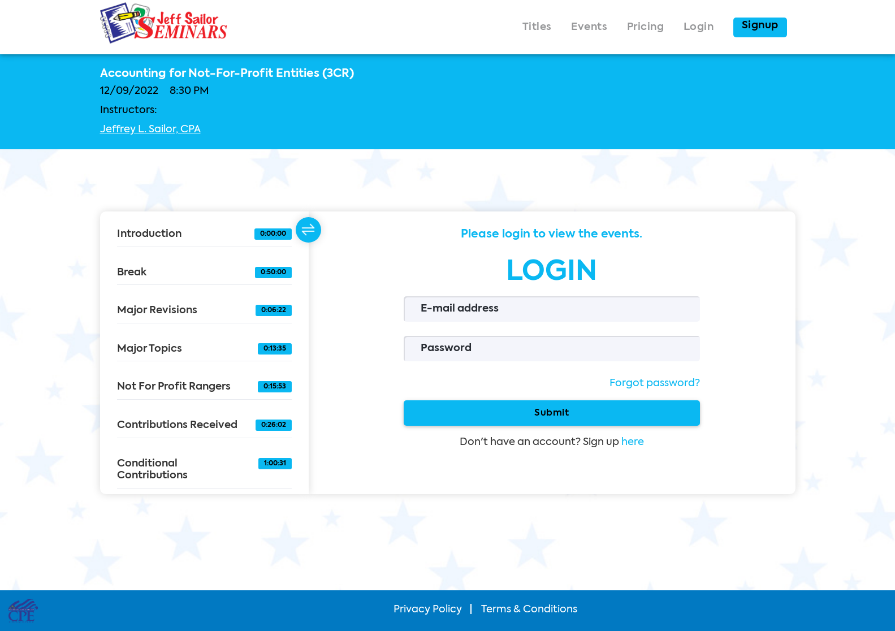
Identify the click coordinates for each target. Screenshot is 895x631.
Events (589, 27)
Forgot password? (654, 383)
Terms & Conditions (529, 609)
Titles (537, 27)
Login (699, 27)
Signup (760, 25)
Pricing (645, 27)
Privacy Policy (428, 609)
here (632, 442)
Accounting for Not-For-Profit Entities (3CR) (227, 74)
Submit (551, 412)
